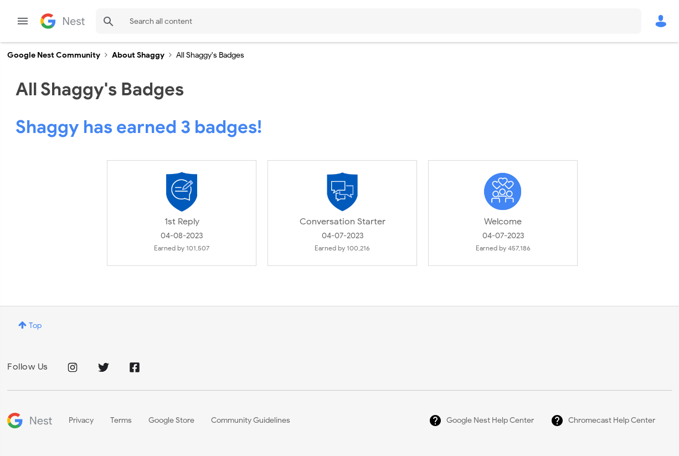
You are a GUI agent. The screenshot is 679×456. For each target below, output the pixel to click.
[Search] (368, 21)
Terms (121, 420)
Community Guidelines (250, 420)
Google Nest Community (62, 21)
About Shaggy (138, 55)
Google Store (171, 420)
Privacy (81, 420)
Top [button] (35, 325)
